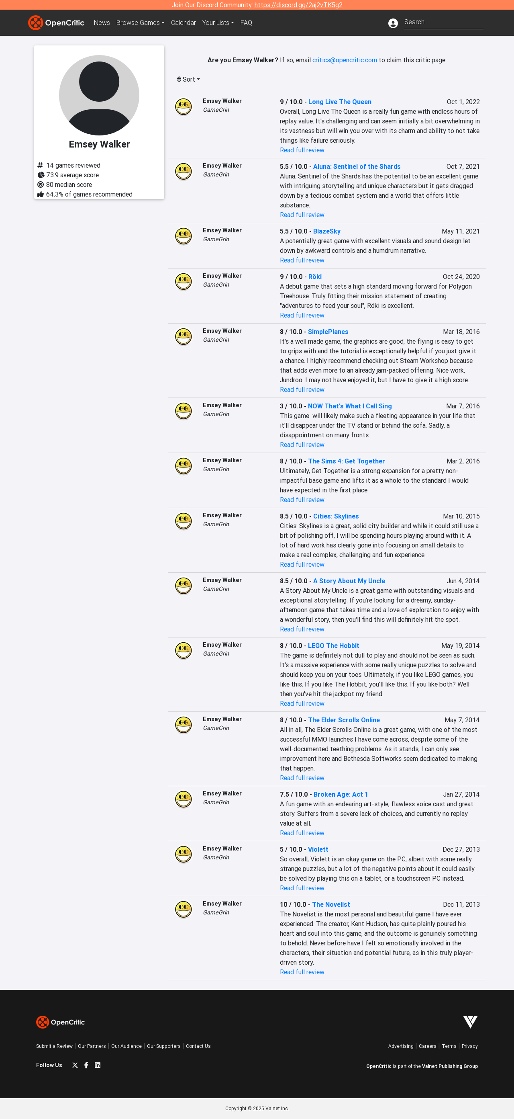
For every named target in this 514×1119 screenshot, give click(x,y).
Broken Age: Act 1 (341, 794)
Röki (315, 277)
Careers (427, 1046)
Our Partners (92, 1046)
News (102, 22)
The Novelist (331, 904)
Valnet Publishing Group (450, 1066)
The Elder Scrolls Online (344, 720)
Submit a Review (54, 1046)
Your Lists (215, 22)
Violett (318, 849)
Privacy (470, 1046)
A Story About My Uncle (349, 581)
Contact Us (198, 1046)
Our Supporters (164, 1046)
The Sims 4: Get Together (346, 461)
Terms (449, 1046)
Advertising (401, 1046)
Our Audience (126, 1046)
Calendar (183, 22)
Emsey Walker (222, 101)
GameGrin (216, 109)
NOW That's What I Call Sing (350, 406)
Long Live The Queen (339, 102)
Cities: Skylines (336, 516)
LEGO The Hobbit (333, 645)
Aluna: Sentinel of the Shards (357, 166)
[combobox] (443, 21)
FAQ (246, 22)
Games (138, 22)
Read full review (302, 150)
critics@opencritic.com (344, 60)
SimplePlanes (328, 332)
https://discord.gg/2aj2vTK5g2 (299, 5)
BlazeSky (327, 231)
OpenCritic (379, 1066)
